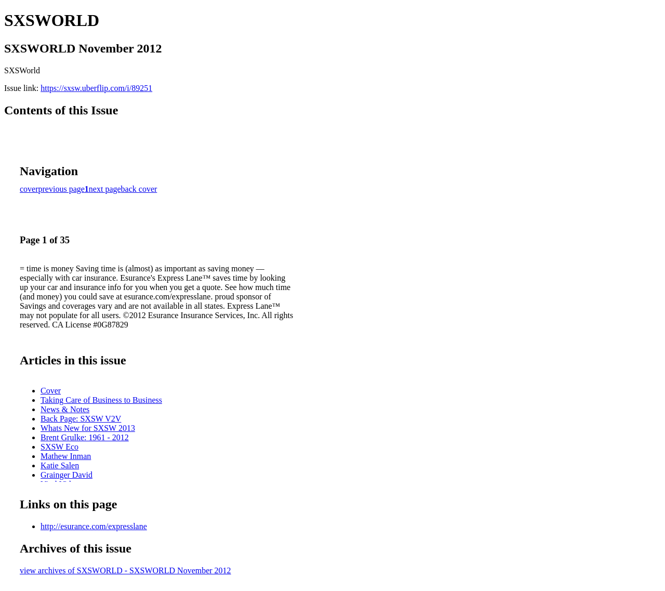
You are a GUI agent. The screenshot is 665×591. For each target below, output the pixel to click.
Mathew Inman (66, 456)
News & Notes (65, 409)
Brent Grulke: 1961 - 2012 (85, 437)
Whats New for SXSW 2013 (88, 428)
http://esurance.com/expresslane (94, 526)
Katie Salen (60, 465)
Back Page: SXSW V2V (81, 418)
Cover (51, 390)
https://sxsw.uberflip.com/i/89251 (96, 88)
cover (29, 189)
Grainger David (66, 474)
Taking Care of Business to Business (101, 400)
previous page (61, 189)
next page (105, 189)
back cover (139, 189)
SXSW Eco (59, 446)
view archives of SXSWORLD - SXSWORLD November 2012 (125, 570)
